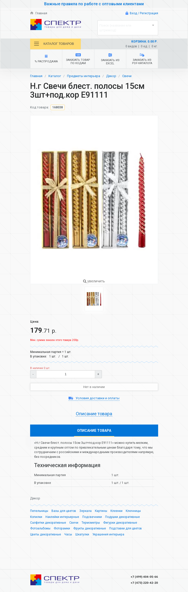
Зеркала (85, 512)
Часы (68, 536)
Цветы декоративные (45, 536)
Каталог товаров (54, 44)
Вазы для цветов (63, 512)
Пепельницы (39, 512)
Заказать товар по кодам (78, 59)
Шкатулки (82, 536)
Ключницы (134, 512)
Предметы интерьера (83, 76)
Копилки (36, 518)
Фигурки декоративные (120, 524)
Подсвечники (92, 518)
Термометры (91, 524)
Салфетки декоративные (48, 524)
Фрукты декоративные (89, 530)
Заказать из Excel (110, 59)
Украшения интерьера (108, 536)
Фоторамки (62, 530)
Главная (38, 13)
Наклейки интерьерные (62, 518)
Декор (111, 76)
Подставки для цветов (125, 530)
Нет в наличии (94, 387)
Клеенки (117, 512)
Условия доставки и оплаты (94, 398)
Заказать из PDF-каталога (142, 59)
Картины (101, 512)
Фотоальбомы (40, 530)
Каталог (55, 76)
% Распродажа (46, 59)
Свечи (126, 76)
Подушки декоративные (122, 518)
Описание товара (94, 414)
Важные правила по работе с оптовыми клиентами (94, 4)
